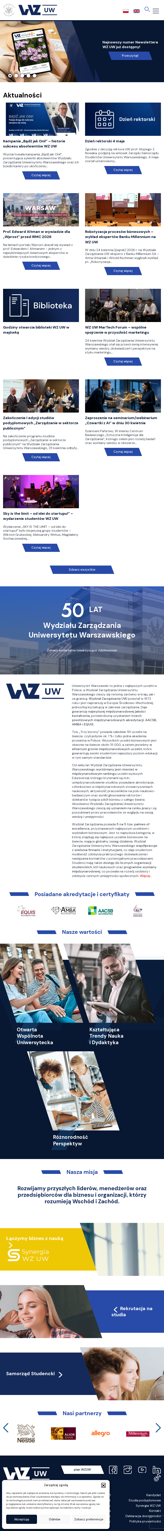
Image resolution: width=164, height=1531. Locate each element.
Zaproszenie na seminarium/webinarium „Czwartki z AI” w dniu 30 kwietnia (121, 420)
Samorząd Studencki (35, 1373)
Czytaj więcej (41, 175)
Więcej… (146, 876)
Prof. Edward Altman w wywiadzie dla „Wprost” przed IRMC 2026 (36, 234)
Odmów (54, 1519)
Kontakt (155, 1511)
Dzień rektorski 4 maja (105, 141)
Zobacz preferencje (88, 1519)
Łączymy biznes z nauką (34, 1238)
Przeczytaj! (130, 56)
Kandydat (153, 1495)
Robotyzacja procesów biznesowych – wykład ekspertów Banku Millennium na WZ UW (120, 236)
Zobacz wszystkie (82, 570)
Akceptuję (21, 1519)
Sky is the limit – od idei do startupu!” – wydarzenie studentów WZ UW (38, 516)
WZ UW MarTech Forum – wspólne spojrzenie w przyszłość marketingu (117, 330)
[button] (103, 1485)
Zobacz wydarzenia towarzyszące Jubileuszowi (82, 650)
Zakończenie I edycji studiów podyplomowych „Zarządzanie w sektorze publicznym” (40, 423)
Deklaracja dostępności (143, 1516)
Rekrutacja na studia (132, 1311)
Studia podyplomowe (145, 1500)
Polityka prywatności (145, 1521)
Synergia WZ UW (148, 1505)
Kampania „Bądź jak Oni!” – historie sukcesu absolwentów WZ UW (34, 144)
